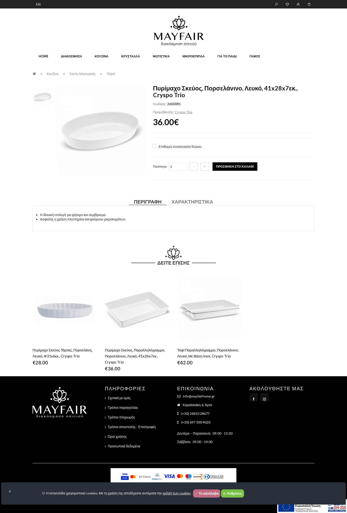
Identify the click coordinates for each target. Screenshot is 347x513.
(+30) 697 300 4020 (195, 422)
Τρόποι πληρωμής (121, 417)
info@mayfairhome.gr (199, 396)
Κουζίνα (101, 56)
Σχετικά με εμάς (119, 398)
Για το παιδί (227, 56)
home (43, 56)
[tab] (42, 97)
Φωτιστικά (161, 56)
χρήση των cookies (177, 493)
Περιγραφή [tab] (147, 202)
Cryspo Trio (183, 112)
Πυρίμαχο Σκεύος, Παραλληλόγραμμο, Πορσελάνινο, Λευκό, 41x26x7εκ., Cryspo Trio (135, 356)
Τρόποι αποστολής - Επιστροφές (132, 427)
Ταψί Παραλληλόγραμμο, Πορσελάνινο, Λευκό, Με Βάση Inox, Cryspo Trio (207, 353)
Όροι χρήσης (117, 436)
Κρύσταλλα (130, 56)
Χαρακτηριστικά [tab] (192, 202)
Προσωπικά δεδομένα (124, 446)
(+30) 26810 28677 (195, 413)
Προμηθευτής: (163, 112)
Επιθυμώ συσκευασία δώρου (180, 146)
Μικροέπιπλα (193, 56)
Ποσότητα (160, 166)
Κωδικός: (160, 104)
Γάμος (254, 56)
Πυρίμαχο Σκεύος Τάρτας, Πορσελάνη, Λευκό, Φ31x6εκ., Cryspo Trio (62, 353)
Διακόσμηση (71, 56)
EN (38, 4)
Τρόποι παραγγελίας (123, 407)
